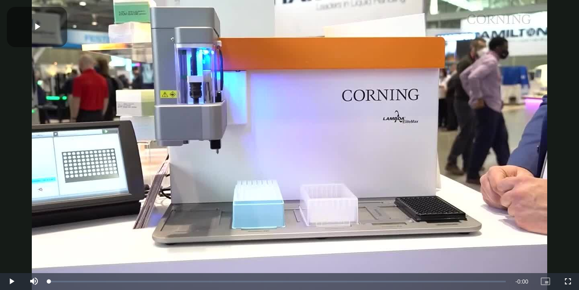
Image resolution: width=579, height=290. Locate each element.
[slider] (277, 281)
